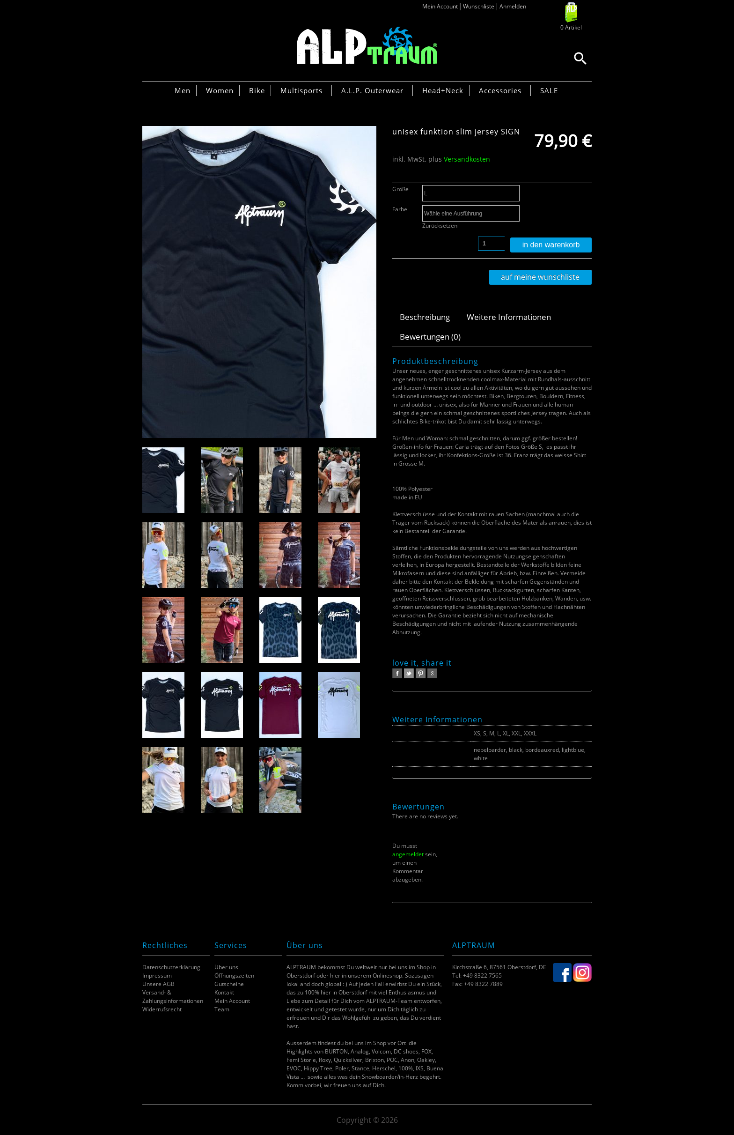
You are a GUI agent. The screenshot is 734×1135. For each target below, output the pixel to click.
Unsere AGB (158, 984)
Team (221, 1009)
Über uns (226, 967)
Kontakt (224, 992)
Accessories (500, 90)
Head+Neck (442, 90)
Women (220, 90)
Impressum (157, 975)
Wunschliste (478, 6)
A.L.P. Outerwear (372, 90)
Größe (400, 189)
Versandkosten (467, 159)
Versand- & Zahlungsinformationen (172, 996)
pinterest (421, 673)
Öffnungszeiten (234, 975)
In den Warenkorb (551, 245)
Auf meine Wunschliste (540, 277)
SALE (549, 90)
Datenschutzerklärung (171, 967)
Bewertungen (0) (430, 336)
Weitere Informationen (509, 317)
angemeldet (408, 854)
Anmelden (512, 6)
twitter (409, 673)
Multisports (301, 90)
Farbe (399, 209)
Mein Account (440, 6)
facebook (397, 673)
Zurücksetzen (439, 226)
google (432, 673)
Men (183, 90)
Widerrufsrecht (162, 1009)
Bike (257, 90)
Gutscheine (229, 984)
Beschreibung (425, 317)
